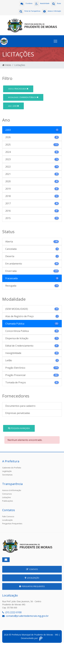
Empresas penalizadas (17, 413)
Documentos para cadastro (20, 405)
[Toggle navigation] (55, 41)
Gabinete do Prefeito (11, 467)
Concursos (7, 493)
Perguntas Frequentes (12, 523)
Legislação (7, 471)
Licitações (6, 497)
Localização (7, 520)
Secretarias (7, 474)
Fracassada (18, 88)
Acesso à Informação (11, 490)
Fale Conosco (8, 516)
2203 (13, 106)
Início (6, 65)
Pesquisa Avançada (19, 428)
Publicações (7, 501)
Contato (32, 569)
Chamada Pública (23, 97)
